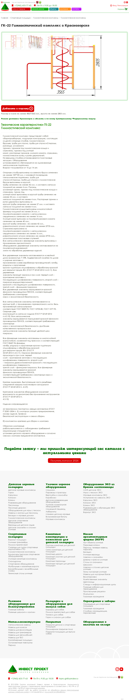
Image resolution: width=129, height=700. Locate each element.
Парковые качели (91, 545)
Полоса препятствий (18, 545)
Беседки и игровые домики (21, 515)
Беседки (87, 552)
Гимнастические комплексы (45, 18)
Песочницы (13, 505)
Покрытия (53, 621)
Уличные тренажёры (17, 542)
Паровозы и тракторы (56, 492)
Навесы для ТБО (15, 637)
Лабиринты (51, 511)
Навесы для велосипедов (20, 630)
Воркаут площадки (17, 540)
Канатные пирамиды (55, 561)
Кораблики (51, 498)
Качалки (12, 498)
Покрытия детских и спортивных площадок (60, 626)
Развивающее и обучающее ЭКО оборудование (99, 509)
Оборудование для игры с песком (24, 510)
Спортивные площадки (20, 18)
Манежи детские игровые (58, 514)
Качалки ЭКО (89, 503)
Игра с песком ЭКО (93, 492)
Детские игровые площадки (21, 485)
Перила (12, 645)
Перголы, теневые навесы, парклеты (95, 548)
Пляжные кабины (16, 610)
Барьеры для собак (55, 610)
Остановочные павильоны (20, 643)
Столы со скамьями (92, 562)
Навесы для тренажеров (19, 632)
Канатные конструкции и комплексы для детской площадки (60, 538)
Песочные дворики (17, 508)
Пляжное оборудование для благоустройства (21, 604)
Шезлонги (87, 565)
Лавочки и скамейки (93, 557)
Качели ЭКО (89, 505)
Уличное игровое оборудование (58, 485)
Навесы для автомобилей (20, 635)
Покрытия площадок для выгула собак (60, 633)
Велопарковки (90, 577)
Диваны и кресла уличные (95, 560)
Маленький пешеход (55, 509)
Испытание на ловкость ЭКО (96, 498)
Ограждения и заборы (99, 601)
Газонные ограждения (93, 596)
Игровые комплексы (55, 519)
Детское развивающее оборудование (57, 501)
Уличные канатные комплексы (22, 559)
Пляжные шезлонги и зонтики (21, 612)
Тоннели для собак (54, 615)
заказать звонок (38, 9)
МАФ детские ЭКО (92, 490)
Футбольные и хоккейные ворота (23, 566)
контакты (75, 9)
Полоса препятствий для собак (60, 612)
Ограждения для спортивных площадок (96, 605)
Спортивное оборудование (21, 564)
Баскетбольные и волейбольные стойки (23, 570)
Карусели (13, 495)
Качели (11, 500)
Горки (11, 492)
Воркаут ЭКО (89, 512)
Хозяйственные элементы (95, 579)
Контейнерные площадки (20, 640)
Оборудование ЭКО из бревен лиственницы (98, 485)
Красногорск (6, 2)
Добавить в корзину (17, 108)
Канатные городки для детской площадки (60, 564)
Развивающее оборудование (22, 503)
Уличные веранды (91, 554)
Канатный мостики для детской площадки (60, 557)
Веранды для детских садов (21, 525)
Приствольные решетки (94, 591)
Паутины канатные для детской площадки (60, 546)
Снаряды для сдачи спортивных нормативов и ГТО (23, 548)
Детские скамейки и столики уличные (22, 528)
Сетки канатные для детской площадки (59, 550)
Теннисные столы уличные (20, 573)
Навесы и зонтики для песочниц (23, 513)
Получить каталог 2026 (64, 460)
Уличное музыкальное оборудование (56, 505)
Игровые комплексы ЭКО (95, 495)
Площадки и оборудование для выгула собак (59, 604)
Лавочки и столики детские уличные (96, 568)
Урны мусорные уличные (95, 572)
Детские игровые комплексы (22, 490)
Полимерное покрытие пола (59, 629)
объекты (53, 9)
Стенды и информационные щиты (99, 584)
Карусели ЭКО (90, 500)
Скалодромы (14, 561)
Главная (4, 18)
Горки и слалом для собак (58, 617)
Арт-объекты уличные (93, 542)
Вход (115, 5)
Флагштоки (88, 594)
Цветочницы (88, 582)
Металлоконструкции (24, 621)
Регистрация (122, 5)
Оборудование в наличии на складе (96, 623)
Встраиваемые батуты (56, 517)
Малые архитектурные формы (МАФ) (95, 537)
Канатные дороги (54, 554)
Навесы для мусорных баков (96, 574)
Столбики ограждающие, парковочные (95, 612)
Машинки (50, 490)
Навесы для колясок (17, 627)
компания (64, 9)
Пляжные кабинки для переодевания (93, 588)
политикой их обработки (55, 692)
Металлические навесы (19, 625)
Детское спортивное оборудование (18, 521)
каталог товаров (18, 9)
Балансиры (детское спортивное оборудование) (24, 555)
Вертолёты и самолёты (56, 495)
